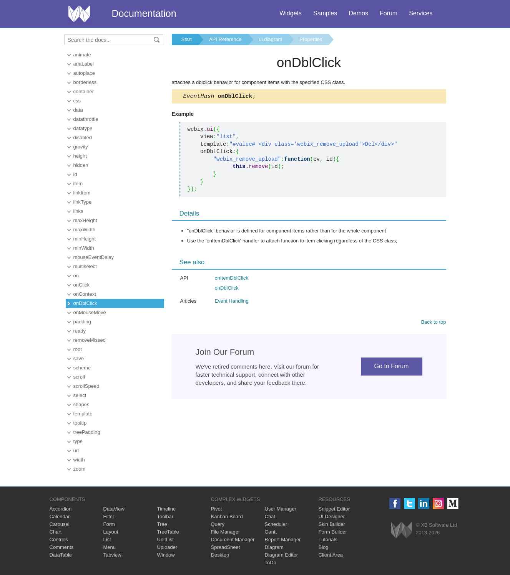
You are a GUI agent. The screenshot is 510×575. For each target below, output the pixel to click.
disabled (82, 137)
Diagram (274, 547)
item (78, 183)
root (77, 349)
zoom (79, 469)
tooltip (80, 423)
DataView (114, 509)
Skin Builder (332, 524)
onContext (84, 294)
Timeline (166, 509)
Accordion (61, 509)
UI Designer (332, 516)
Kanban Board (227, 516)
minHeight (84, 239)
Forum (388, 13)
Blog (324, 547)
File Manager (225, 532)
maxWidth (84, 229)
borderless (85, 82)
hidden (80, 165)
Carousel (60, 524)
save (78, 358)
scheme (82, 368)
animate (82, 55)
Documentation (144, 13)
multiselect (85, 266)
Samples (325, 13)
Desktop (220, 555)
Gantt (271, 532)
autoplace (84, 73)
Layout (110, 532)
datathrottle (85, 119)
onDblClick (85, 303)
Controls (59, 539)
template (83, 414)
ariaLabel (83, 64)
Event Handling (232, 302)
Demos (358, 13)
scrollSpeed (86, 386)
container (83, 91)
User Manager (280, 509)
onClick (81, 285)
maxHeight (85, 220)
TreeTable (168, 532)
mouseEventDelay (93, 257)
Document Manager (233, 539)
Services (420, 13)
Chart (56, 532)
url (76, 450)
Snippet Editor (334, 509)
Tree (162, 524)
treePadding (86, 432)
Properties (310, 39)
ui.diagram (270, 39)
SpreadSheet (225, 547)
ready (79, 331)
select (79, 395)
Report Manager (283, 539)
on (76, 275)
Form (109, 524)
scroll (79, 377)
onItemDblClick (231, 279)
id (75, 174)
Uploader (167, 547)
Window (166, 555)
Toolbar (165, 516)
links (78, 211)
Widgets (290, 13)
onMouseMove (89, 312)
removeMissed (89, 340)
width (79, 460)
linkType (82, 202)
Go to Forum (391, 367)
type (78, 441)
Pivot (216, 509)
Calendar (60, 516)
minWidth (83, 248)
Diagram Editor (281, 555)
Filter (109, 516)
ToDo (270, 562)
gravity (80, 147)
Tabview (112, 555)
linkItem (82, 193)
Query (217, 524)
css (77, 101)
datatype (83, 128)
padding (82, 322)
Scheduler (276, 524)
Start (186, 39)
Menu (109, 547)
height (80, 156)
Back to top (433, 323)
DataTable (61, 555)
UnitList (165, 539)
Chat (270, 516)
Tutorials (328, 539)
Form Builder (333, 532)
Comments (62, 547)
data (78, 110)
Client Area (331, 555)
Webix (401, 530)
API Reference (225, 39)
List (107, 539)
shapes (81, 404)
